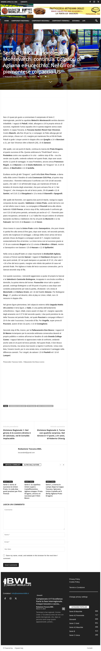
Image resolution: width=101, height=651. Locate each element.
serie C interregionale (45, 406)
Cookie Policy (74, 582)
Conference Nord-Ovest (18, 406)
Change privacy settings (78, 597)
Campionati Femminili (61, 21)
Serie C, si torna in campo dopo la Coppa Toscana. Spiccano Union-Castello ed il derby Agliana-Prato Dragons (55, 490)
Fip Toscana (32, 406)
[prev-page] (60, 464)
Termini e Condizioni (77, 587)
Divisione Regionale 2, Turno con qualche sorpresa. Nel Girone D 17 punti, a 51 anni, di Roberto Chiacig (51, 434)
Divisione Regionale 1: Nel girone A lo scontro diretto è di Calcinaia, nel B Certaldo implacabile (17, 434)
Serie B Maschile (75, 611)
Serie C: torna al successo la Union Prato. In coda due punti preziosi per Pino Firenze (12, 489)
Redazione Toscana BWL (13, 77)
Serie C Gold (74, 623)
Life (83, 21)
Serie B (72, 631)
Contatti (24, 2)
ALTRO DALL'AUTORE (31, 465)
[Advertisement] (34, 108)
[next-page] (63, 464)
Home (6, 21)
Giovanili (76, 21)
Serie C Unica (8, 47)
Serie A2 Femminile (76, 615)
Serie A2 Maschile (76, 627)
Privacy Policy (74, 579)
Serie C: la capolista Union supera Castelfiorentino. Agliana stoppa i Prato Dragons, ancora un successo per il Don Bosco (33, 491)
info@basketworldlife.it (20, 593)
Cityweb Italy (19, 648)
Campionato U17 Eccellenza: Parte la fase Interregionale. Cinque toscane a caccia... (49, 601)
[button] (96, 21)
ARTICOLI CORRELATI (12, 465)
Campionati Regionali (40, 21)
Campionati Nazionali (20, 21)
